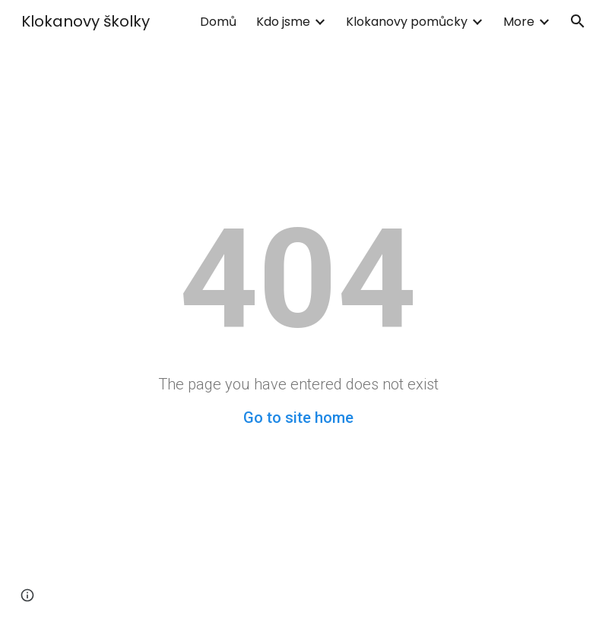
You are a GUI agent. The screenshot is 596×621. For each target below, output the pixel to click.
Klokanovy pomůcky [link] (407, 21)
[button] (578, 21)
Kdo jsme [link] (283, 21)
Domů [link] (218, 21)
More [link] (518, 21)
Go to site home (298, 417)
